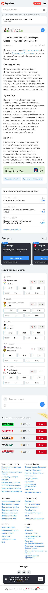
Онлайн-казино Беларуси (35, 467)
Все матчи (29, 501)
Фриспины (29, 482)
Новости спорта (8, 527)
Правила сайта (31, 533)
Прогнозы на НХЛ (8, 519)
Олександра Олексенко (23, 53)
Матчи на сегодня (32, 504)
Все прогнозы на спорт (11, 501)
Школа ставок (7, 533)
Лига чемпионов (31, 507)
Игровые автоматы (33, 492)
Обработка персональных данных (36, 552)
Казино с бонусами (33, 470)
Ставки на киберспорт (34, 519)
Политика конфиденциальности (34, 542)
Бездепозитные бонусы (11, 485)
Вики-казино (30, 476)
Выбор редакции (8, 539)
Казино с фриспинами (34, 473)
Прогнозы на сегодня (10, 504)
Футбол (26, 14)
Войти (37, 3)
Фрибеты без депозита (10, 483)
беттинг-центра (30, 50)
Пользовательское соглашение (33, 537)
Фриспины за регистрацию (30, 485)
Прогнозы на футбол (12, 230)
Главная (4, 14)
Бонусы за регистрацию (11, 488)
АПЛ (27, 516)
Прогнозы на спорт (15, 14)
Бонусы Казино (31, 479)
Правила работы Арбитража (32, 557)
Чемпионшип (35, 14)
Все (43, 238)
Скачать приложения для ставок (11, 473)
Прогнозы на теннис (9, 513)
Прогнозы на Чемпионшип (32, 179)
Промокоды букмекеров (11, 491)
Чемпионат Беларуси (33, 513)
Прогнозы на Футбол (12, 179)
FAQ (3, 542)
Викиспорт (6, 536)
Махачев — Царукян (9, 530)
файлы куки (21, 581)
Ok (40, 579)
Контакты (29, 530)
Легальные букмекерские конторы (15, 418)
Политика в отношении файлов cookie (34, 547)
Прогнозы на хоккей (9, 510)
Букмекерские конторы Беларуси (11, 468)
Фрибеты (5, 480)
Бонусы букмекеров (9, 477)
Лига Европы (30, 510)
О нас (27, 527)
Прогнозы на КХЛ (8, 516)
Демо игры (29, 489)
